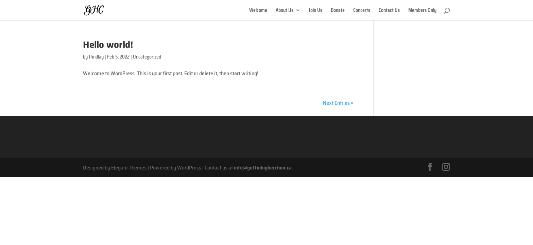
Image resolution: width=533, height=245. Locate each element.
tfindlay (96, 57)
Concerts (361, 11)
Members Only (422, 11)
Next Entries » (338, 103)
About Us (284, 11)
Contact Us (389, 11)
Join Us (315, 11)
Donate (338, 11)
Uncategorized (147, 57)
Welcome (258, 11)
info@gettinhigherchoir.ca (263, 167)
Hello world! (108, 44)
